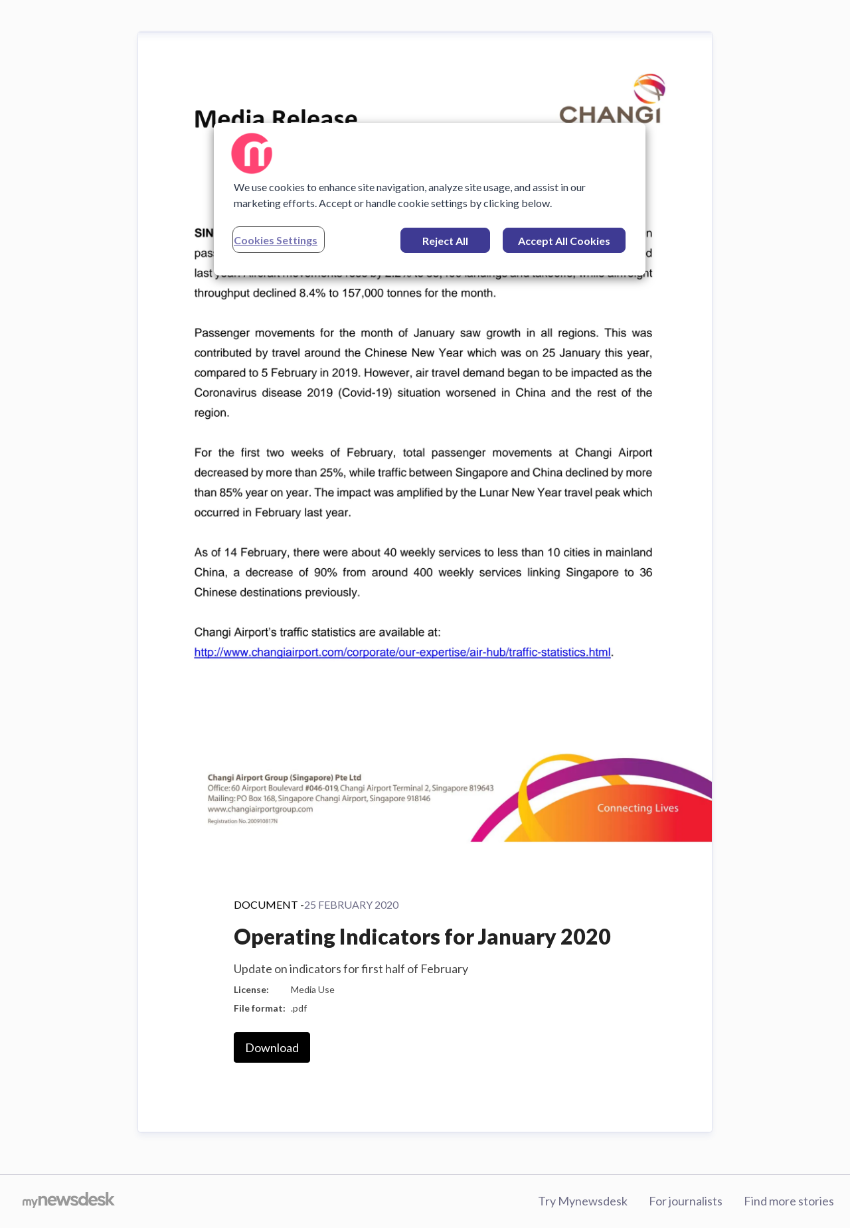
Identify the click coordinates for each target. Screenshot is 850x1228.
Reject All (445, 240)
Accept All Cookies (564, 240)
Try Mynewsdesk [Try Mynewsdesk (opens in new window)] (583, 1200)
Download (272, 1047)
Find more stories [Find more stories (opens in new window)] (789, 1200)
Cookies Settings (275, 240)
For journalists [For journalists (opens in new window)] (685, 1200)
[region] (429, 199)
